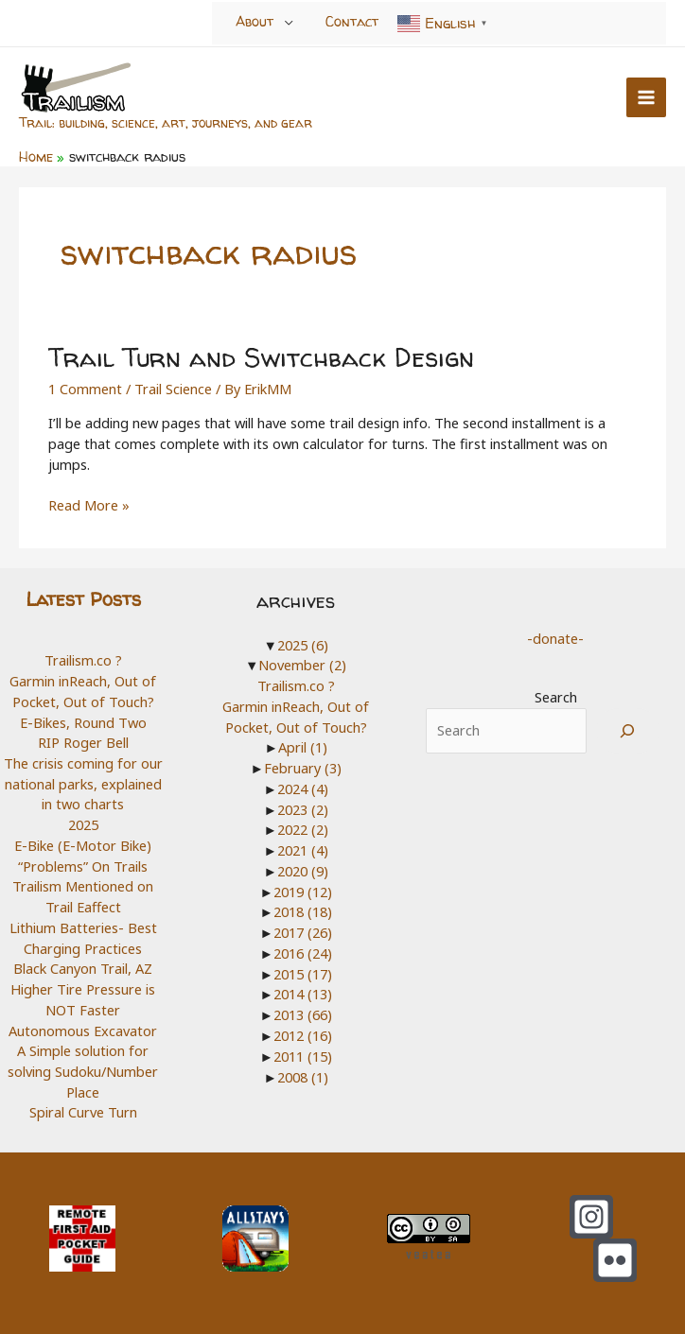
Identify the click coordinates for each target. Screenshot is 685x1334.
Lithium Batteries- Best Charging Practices (83, 938)
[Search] (627, 730)
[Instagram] (591, 1217)
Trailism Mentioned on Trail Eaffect (82, 896)
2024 (302, 788)
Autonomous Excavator (83, 1029)
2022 (302, 829)
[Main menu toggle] (646, 97)
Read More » (89, 505)
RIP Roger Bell (83, 742)
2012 (302, 1034)
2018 (302, 911)
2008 (302, 1075)
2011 (302, 1055)
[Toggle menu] (289, 22)
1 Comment (85, 388)
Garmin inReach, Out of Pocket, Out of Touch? (82, 691)
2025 (83, 824)
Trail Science (173, 388)
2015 (302, 972)
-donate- (555, 638)
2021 (302, 849)
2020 (302, 870)
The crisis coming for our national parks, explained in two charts (83, 783)
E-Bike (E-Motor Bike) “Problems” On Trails (82, 855)
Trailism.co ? (83, 659)
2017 (302, 932)
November (302, 664)
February (303, 767)
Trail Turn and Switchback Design (261, 357)
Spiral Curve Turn (83, 1111)
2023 (302, 808)
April (302, 746)
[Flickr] (615, 1260)
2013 (302, 1014)
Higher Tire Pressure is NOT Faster (82, 999)
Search (556, 696)
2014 (302, 993)
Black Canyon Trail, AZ (82, 968)
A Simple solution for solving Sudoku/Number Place (83, 1070)
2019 (302, 890)
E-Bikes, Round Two (83, 721)
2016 (302, 953)
